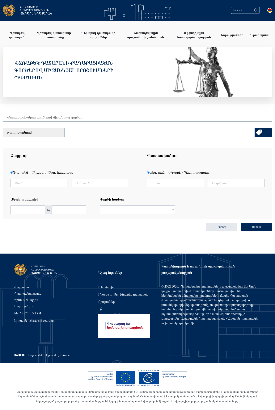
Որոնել (256, 227)
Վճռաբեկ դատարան (17, 35)
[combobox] (138, 209)
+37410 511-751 (31, 313)
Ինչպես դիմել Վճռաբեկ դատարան (123, 294)
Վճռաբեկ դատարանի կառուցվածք (54, 35)
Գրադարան (259, 35)
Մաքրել (221, 227)
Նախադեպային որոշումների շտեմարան (145, 35)
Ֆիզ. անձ (20, 172)
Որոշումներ (106, 302)
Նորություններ (231, 35)
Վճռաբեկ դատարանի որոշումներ (98, 35)
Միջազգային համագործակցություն (194, 35)
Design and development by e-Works (42, 355)
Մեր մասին (106, 287)
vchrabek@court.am (41, 320)
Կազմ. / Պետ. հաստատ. (53, 172)
